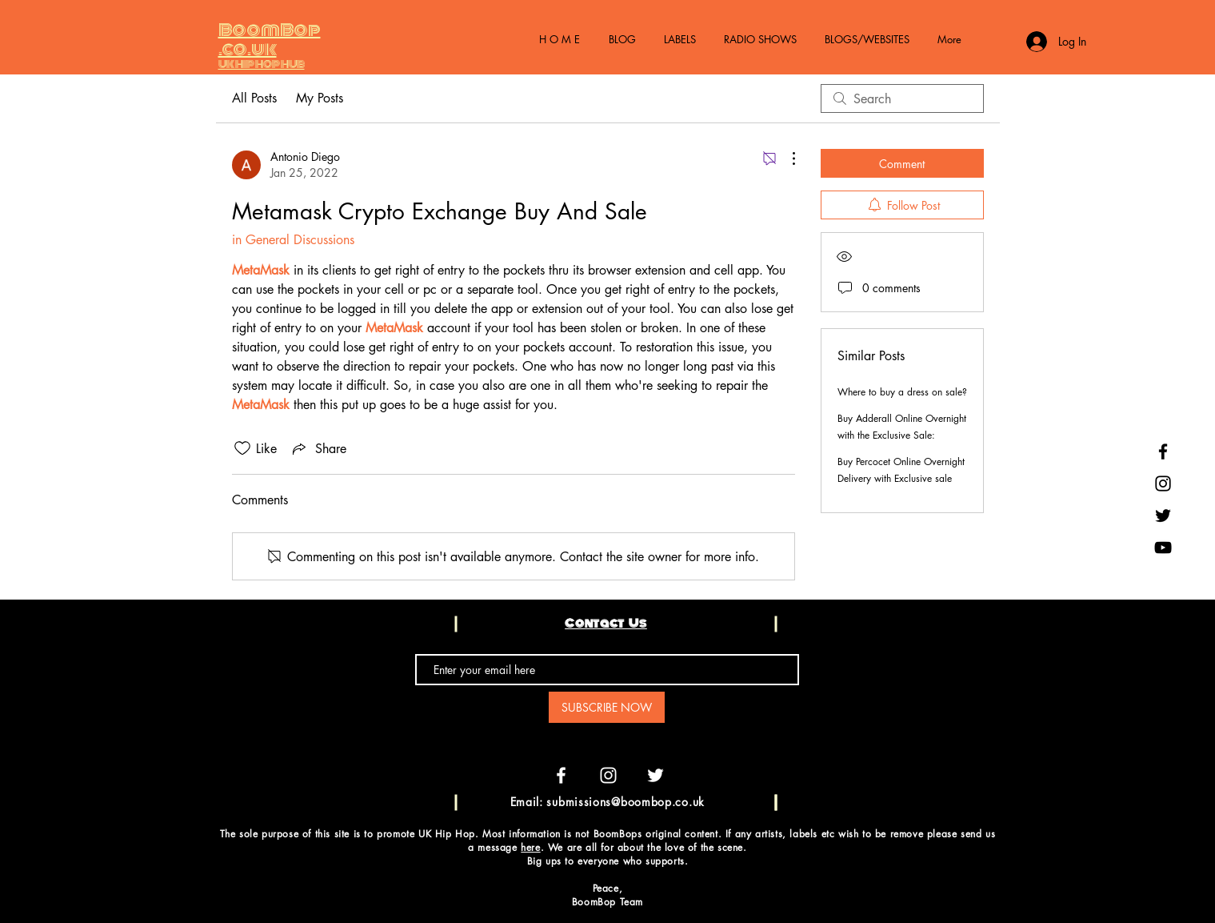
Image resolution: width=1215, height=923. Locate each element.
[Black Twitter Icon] (1163, 515)
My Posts (319, 98)
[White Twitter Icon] (655, 775)
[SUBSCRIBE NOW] (607, 707)
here (530, 847)
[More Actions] (785, 158)
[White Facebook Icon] (561, 775)
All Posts (254, 98)
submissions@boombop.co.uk (625, 801)
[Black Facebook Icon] (1163, 451)
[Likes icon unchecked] (242, 448)
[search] (902, 98)
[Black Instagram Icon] (1163, 483)
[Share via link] (318, 448)
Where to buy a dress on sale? (902, 392)
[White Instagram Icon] (608, 775)
